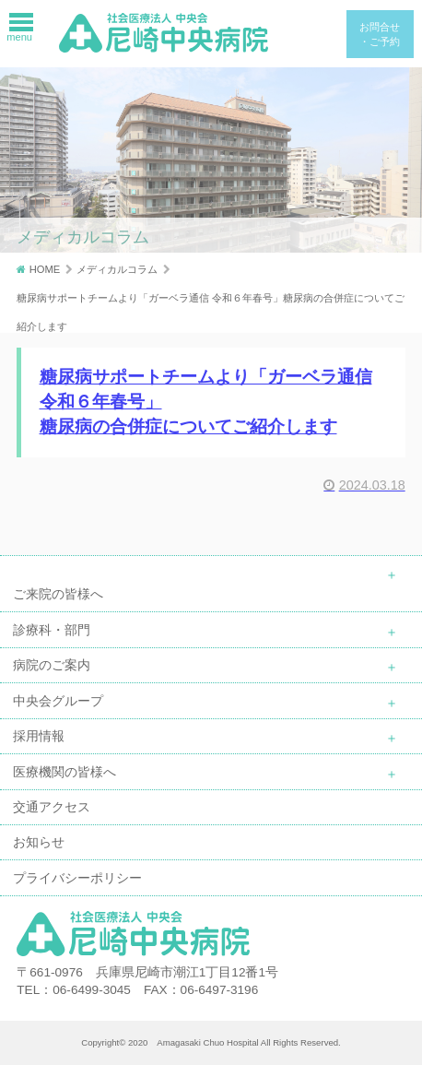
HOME (45, 269)
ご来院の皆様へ (58, 593)
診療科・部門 (51, 629)
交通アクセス (51, 806)
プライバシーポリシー (77, 877)
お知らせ (38, 841)
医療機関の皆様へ (64, 771)
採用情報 (38, 735)
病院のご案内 (51, 664)
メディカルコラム (117, 269)
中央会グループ (58, 700)
